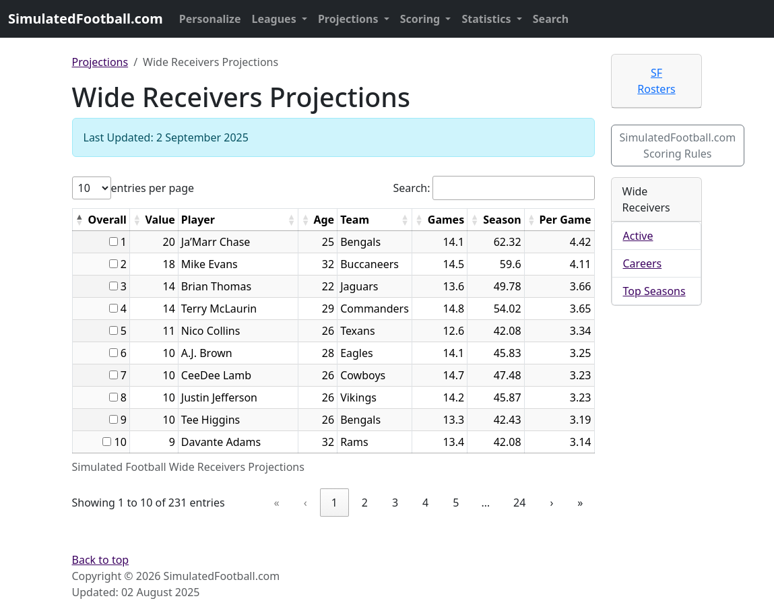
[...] (113, 241)
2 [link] (365, 502)
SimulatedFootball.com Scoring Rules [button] (678, 145)
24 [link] (519, 502)
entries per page (153, 188)
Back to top (100, 559)
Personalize (210, 18)
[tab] (657, 81)
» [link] (580, 502)
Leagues (275, 18)
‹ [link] (305, 502)
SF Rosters (656, 80)
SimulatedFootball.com (85, 18)
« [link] (277, 502)
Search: (411, 188)
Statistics (487, 18)
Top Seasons (654, 291)
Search (551, 18)
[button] (79, 219)
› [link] (551, 502)
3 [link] (395, 502)
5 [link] (456, 502)
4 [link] (425, 502)
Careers (642, 263)
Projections (349, 18)
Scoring (421, 18)
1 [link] (334, 502)
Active (638, 235)
